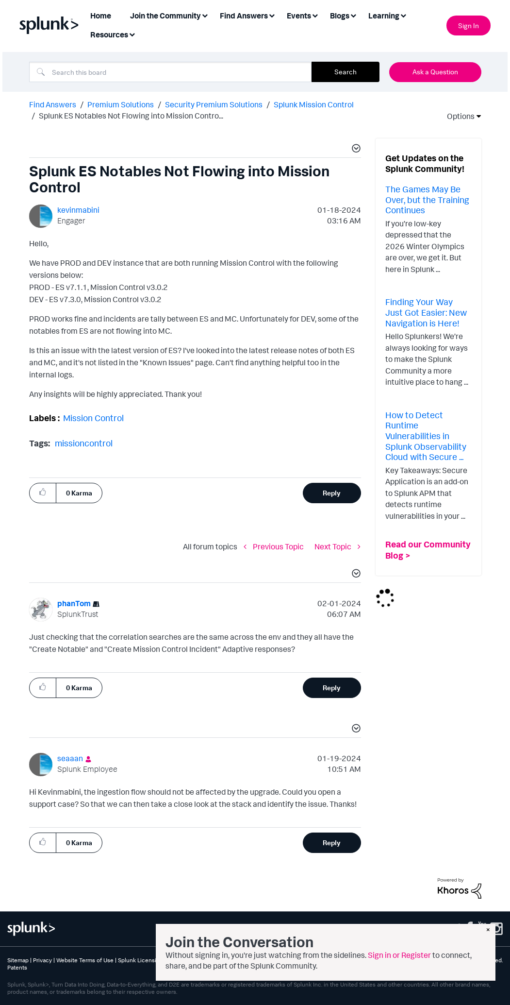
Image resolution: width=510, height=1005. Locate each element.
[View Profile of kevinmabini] (78, 210)
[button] (354, 149)
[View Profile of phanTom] (74, 603)
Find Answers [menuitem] (244, 15)
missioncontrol (84, 443)
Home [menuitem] (100, 15)
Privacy (42, 960)
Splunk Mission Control (314, 104)
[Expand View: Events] (315, 15)
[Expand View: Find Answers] (272, 15)
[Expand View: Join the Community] (205, 15)
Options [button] (457, 116)
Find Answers (52, 104)
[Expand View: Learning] (403, 15)
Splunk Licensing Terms (149, 960)
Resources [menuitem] (109, 34)
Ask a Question (435, 72)
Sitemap (18, 960)
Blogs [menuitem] (339, 15)
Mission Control (93, 417)
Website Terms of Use (85, 960)
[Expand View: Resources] (132, 34)
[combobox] (170, 72)
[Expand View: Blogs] (353, 15)
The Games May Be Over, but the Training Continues (427, 199)
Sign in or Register (399, 955)
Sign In (468, 25)
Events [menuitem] (299, 15)
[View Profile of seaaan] (70, 758)
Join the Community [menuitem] (165, 15)
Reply (332, 493)
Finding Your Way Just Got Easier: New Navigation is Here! (426, 312)
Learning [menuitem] (383, 15)
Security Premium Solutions (214, 104)
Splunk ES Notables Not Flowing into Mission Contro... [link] (131, 115)
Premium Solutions (120, 104)
